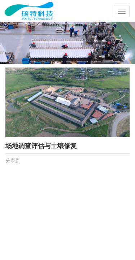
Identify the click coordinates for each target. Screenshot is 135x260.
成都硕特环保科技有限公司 (44, 5)
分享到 (13, 161)
